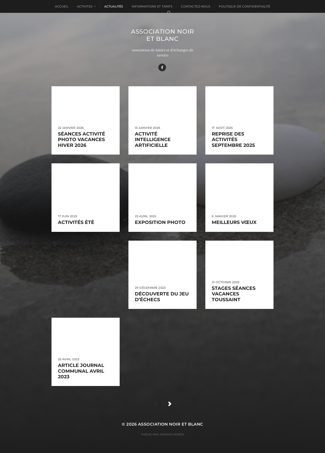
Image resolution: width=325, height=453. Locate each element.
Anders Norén (172, 434)
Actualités (113, 6)
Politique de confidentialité (244, 6)
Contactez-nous (195, 6)
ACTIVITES (85, 6)
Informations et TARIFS (152, 6)
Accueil (61, 6)
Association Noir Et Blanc (162, 35)
